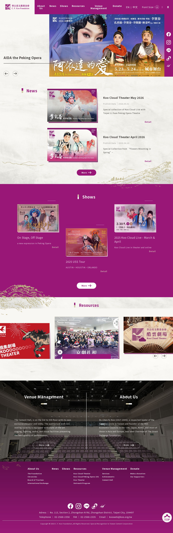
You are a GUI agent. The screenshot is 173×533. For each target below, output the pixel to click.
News (55, 469)
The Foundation (35, 473)
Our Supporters (137, 477)
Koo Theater (79, 480)
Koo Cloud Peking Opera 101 (86, 477)
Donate (134, 469)
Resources (80, 469)
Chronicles (32, 477)
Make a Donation (137, 473)
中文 (135, 7)
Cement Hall (107, 480)
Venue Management (114, 469)
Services (106, 473)
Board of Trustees (36, 480)
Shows (66, 469)
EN (128, 7)
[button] (15, 73)
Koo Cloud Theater (82, 473)
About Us (33, 469)
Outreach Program (82, 483)
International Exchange (38, 483)
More (86, 172)
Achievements (108, 477)
